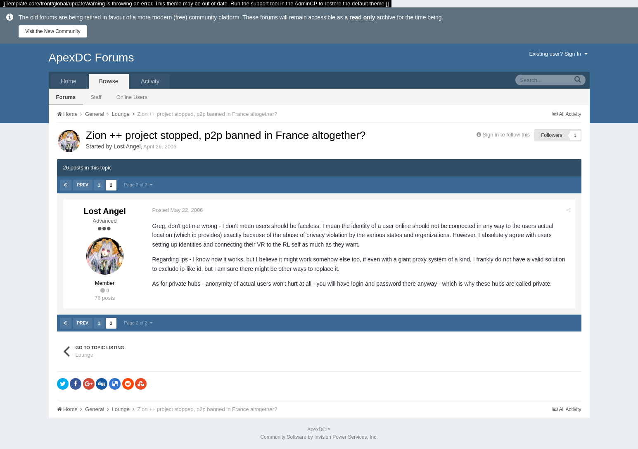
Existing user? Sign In (558, 54)
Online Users (131, 97)
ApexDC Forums (91, 57)
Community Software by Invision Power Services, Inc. (318, 437)
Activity (150, 81)
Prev (82, 185)
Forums (66, 97)
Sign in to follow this (506, 135)
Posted (177, 210)
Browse (109, 81)
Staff (96, 97)
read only (362, 17)
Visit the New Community (53, 31)
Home (68, 81)
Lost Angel (127, 146)
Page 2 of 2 (138, 184)
